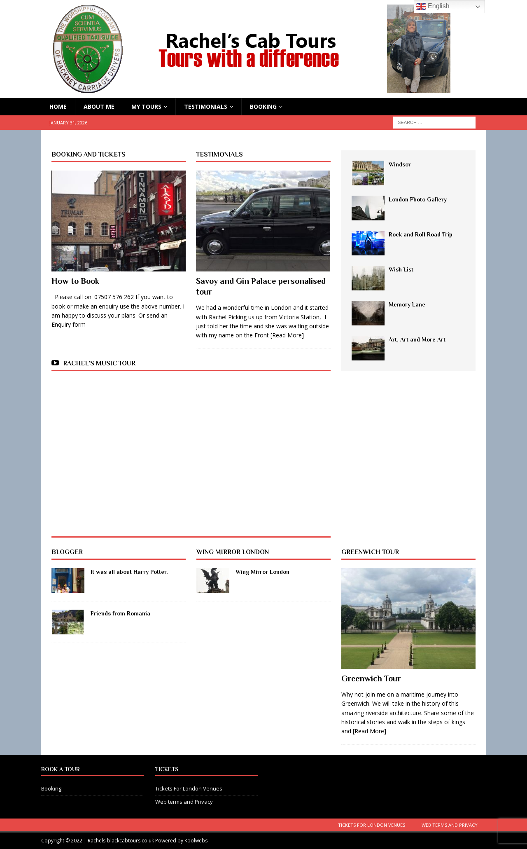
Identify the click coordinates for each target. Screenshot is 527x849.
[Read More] (287, 335)
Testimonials (205, 106)
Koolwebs (196, 840)
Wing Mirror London (262, 571)
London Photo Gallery (418, 199)
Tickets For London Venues (188, 788)
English (433, 7)
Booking (263, 106)
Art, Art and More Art (417, 339)
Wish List (401, 269)
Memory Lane (407, 304)
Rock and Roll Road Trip (420, 234)
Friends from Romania (120, 613)
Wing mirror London (232, 552)
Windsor (400, 164)
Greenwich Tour (370, 552)
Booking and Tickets (88, 154)
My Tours (146, 106)
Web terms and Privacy (184, 801)
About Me (99, 106)
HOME (58, 106)
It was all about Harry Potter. (129, 571)
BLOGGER (67, 552)
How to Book (75, 280)
